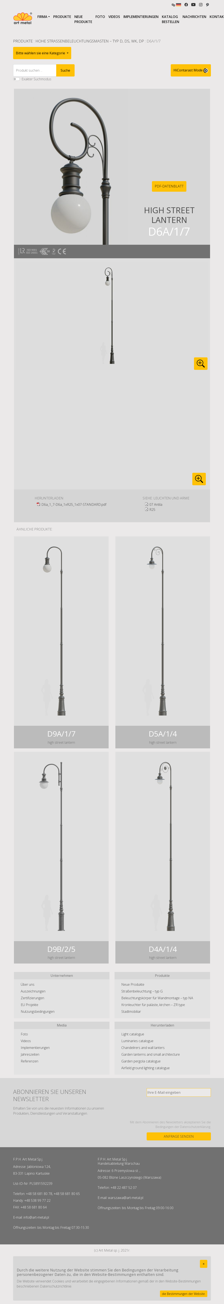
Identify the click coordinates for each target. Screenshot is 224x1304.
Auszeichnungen (33, 991)
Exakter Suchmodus (36, 79)
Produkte (62, 16)
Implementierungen (140, 16)
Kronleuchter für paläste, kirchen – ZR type (153, 1004)
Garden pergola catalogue (141, 1061)
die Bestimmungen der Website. (183, 1294)
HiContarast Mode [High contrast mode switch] (190, 70)
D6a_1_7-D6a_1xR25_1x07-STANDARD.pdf (73, 504)
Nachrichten (194, 16)
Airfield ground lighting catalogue (145, 1068)
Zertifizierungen (32, 998)
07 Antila (155, 504)
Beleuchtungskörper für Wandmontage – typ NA (157, 998)
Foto (100, 16)
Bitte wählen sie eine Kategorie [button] (41, 53)
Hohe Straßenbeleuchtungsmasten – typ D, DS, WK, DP (90, 41)
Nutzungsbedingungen (38, 1011)
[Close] (203, 1264)
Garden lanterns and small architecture (150, 1054)
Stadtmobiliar (131, 1011)
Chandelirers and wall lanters (143, 1047)
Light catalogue (132, 1034)
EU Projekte (29, 1004)
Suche (65, 70)
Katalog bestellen (170, 19)
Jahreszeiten (30, 1054)
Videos (114, 16)
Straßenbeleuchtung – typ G (142, 991)
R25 (152, 509)
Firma (42, 16)
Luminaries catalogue (137, 1041)
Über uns (27, 984)
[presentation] (179, 1108)
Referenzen (29, 1061)
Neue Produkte (83, 19)
